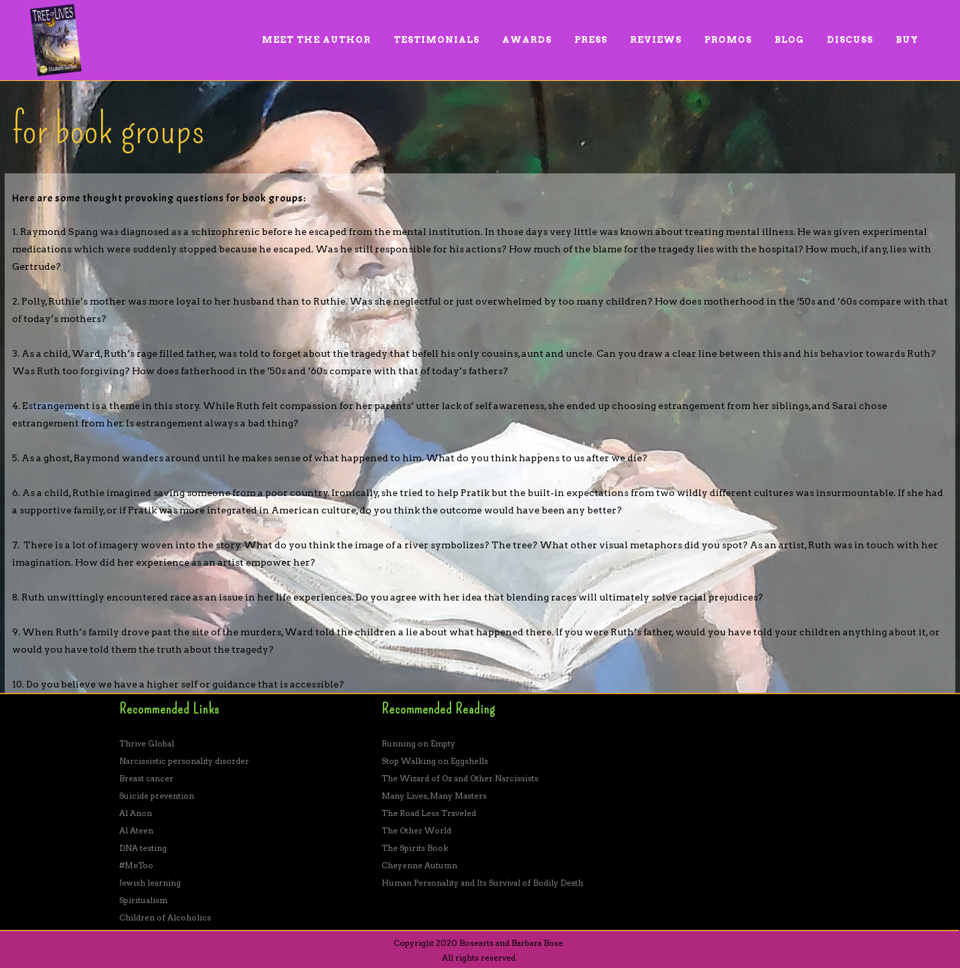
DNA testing (143, 848)
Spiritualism (143, 900)
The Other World (416, 830)
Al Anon (135, 813)
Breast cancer (146, 778)
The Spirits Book (415, 848)
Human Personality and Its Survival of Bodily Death (482, 883)
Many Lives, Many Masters (434, 796)
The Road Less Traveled (429, 813)
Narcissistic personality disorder (184, 761)
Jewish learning (150, 883)
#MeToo (136, 865)
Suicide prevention (156, 796)
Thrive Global (146, 743)
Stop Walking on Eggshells (435, 761)
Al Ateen (136, 830)
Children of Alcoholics (165, 917)
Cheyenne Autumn (419, 865)
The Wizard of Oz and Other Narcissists (460, 778)
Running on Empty (418, 743)
